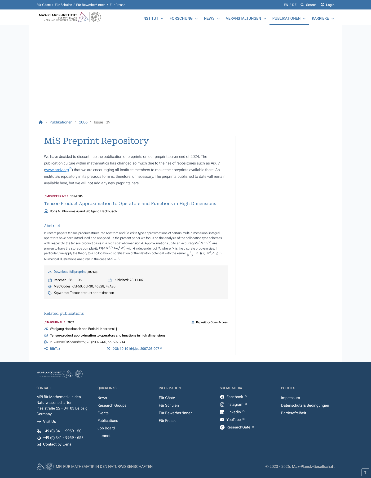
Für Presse (117, 5)
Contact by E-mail (58, 444)
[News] (218, 18)
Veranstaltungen (243, 18)
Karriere (320, 18)
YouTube (234, 419)
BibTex (55, 349)
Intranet (103, 435)
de (294, 5)
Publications (107, 420)
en (286, 5)
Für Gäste (43, 5)
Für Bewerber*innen (91, 5)
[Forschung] (196, 18)
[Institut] (162, 18)
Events (103, 413)
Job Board (106, 428)
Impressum (290, 398)
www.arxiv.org (57, 170)
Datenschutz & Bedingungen (305, 405)
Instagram (235, 404)
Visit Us (49, 421)
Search (311, 5)
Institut (150, 18)
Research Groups (111, 405)
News (209, 18)
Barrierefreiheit (293, 413)
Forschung (181, 18)
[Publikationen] (304, 18)
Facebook (235, 397)
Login (330, 5)
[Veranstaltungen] (265, 18)
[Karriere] (333, 18)
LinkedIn (234, 412)
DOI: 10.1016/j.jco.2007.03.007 (135, 349)
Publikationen (286, 18)
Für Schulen (63, 5)
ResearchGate (238, 427)
